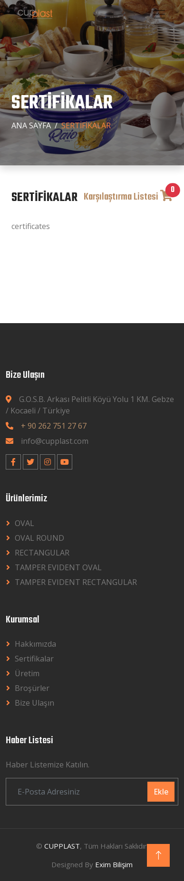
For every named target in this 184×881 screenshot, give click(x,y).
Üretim (27, 673)
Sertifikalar (34, 658)
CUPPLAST (62, 846)
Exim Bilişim (114, 864)
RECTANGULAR (42, 552)
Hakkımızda (35, 644)
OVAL (24, 523)
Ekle (161, 791)
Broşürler (32, 688)
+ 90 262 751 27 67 (54, 426)
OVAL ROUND (39, 538)
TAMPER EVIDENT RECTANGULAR (76, 582)
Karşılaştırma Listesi (128, 197)
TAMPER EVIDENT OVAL (58, 567)
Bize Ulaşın (34, 703)
